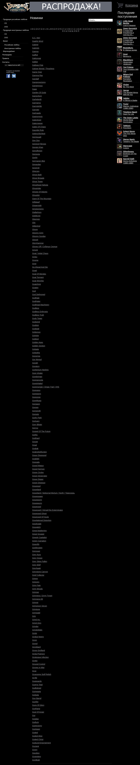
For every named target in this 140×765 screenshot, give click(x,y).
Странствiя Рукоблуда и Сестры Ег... (130, 32)
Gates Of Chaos (39, 127)
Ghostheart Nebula (40, 185)
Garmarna (36, 103)
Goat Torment (38, 277)
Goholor (35, 335)
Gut (33, 715)
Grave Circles (38, 472)
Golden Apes (37, 342)
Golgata (35, 349)
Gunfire (35, 702)
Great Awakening (39, 531)
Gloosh (35, 240)
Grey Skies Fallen (39, 561)
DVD (6, 27)
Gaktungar (36, 58)
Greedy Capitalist (39, 537)
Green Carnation (39, 541)
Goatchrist (36, 284)
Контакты (5, 62)
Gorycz (35, 428)
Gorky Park (37, 418)
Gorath (35, 363)
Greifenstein (37, 548)
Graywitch (36, 527)
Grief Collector (38, 575)
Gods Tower (37, 318)
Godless (35, 308)
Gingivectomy (38, 209)
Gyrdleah (36, 760)
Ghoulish (36, 195)
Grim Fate (36, 585)
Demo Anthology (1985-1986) (130, 161)
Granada (36, 462)
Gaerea (35, 51)
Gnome (35, 260)
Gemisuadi (36, 137)
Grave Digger (37, 479)
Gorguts (35, 414)
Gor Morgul (37, 359)
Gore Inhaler (37, 373)
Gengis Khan (37, 147)
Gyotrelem (36, 756)
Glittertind (36, 226)
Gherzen (35, 171)
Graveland (36, 489)
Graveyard (36, 507)
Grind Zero (36, 623)
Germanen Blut (38, 161)
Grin (34, 616)
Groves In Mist (38, 667)
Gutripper (36, 729)
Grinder (35, 626)
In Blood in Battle (130, 99)
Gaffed (35, 55)
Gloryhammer (38, 243)
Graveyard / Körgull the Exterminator (47, 510)
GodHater (36, 301)
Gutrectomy (37, 726)
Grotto (34, 661)
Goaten (35, 288)
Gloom (35, 229)
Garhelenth (37, 99)
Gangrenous (37, 86)
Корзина (131, 5)
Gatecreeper (37, 123)
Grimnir (35, 602)
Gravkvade (36, 524)
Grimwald (36, 613)
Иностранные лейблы (12, 48)
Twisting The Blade (131, 140)
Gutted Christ (37, 739)
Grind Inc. (36, 620)
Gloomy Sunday (39, 236)
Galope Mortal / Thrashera (43, 68)
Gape (34, 89)
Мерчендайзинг (9, 51)
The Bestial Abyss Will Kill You (130, 92)
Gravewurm (37, 503)
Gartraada (36, 113)
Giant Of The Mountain (41, 199)
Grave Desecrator (39, 476)
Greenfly (35, 544)
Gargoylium (37, 96)
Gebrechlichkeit (38, 134)
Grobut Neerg (38, 637)
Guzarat (35, 746)
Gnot (34, 264)
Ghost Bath (37, 175)
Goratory (36, 366)
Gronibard (36, 647)
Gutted (35, 732)
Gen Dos (36, 140)
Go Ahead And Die (40, 267)
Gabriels (35, 48)
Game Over (37, 72)
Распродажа (7, 55)
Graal (34, 445)
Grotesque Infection (40, 657)
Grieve (35, 578)
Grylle (34, 678)
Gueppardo (37, 681)
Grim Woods (37, 589)
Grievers (35, 582)
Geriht (34, 157)
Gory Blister (37, 424)
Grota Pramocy (38, 654)
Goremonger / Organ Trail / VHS (45, 387)
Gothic (35, 435)
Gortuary (36, 421)
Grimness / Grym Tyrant (42, 596)
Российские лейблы (11, 45)
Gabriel (35, 45)
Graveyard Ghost (39, 513)
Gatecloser (36, 120)
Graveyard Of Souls (40, 517)
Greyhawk (36, 568)
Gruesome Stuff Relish (41, 674)
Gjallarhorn (36, 212)
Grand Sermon (38, 469)
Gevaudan (36, 164)
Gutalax (35, 719)
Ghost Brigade (38, 178)
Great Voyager (38, 534)
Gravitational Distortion (41, 520)
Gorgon (35, 407)
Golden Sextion (38, 346)
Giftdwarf (36, 202)
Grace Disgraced (39, 455)
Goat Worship (38, 281)
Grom (34, 640)
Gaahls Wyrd (37, 41)
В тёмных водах (130, 49)
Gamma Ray (37, 75)
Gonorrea (36, 356)
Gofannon (36, 332)
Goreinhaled (37, 383)
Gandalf (35, 79)
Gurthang (36, 709)
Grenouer (36, 551)
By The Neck (128, 86)
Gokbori (35, 339)
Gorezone (36, 397)
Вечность (127, 55)
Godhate (35, 298)
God (34, 291)
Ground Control (38, 664)
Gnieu (34, 257)
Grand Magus (38, 466)
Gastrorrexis (37, 116)
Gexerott (35, 168)
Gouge (35, 442)
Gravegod (36, 486)
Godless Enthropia (40, 311)
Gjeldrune (36, 216)
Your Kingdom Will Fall (130, 69)
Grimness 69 (37, 599)
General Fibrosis (39, 144)
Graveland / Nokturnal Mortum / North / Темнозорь (53, 493)
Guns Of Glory (38, 705)
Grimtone (36, 609)
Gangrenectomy (39, 82)
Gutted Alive (37, 736)
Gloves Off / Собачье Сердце (44, 246)
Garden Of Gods (39, 92)
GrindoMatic (37, 630)
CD (5, 23)
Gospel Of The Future (41, 431)
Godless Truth (38, 315)
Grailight (35, 459)
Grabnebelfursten (39, 452)
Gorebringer (37, 377)
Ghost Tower (37, 181)
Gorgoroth (36, 411)
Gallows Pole (37, 65)
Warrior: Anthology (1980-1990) (130, 106)
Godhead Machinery (40, 305)
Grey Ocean (37, 558)
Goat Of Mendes (39, 274)
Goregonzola (37, 380)
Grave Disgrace (38, 483)
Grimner (35, 592)
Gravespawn (37, 496)
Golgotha (36, 353)
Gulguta (35, 695)
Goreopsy (36, 390)
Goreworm (36, 394)
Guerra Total (37, 685)
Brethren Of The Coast (130, 154)
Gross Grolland (38, 650)
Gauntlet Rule (38, 130)
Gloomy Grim (37, 233)
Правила (5, 58)
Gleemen (36, 219)
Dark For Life (130, 113)
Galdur (35, 62)
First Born (127, 127)
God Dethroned (38, 294)
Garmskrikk (37, 106)
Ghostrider (36, 188)
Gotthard (36, 438)
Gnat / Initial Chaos (40, 253)
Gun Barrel (36, 698)
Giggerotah (37, 205)
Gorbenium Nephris (40, 370)
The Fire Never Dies (129, 133)
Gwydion (36, 753)
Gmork (35, 250)
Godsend (36, 322)
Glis (33, 223)
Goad (34, 270)
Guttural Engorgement (41, 743)
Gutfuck (35, 722)
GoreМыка (36, 400)
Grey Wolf (36, 565)
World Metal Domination (130, 120)
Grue (34, 671)
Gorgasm (36, 404)
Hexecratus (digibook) (128, 62)
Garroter (35, 110)
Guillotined (36, 688)
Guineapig (36, 691)
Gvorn (34, 750)
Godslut (35, 325)
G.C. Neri (36, 38)
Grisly (34, 633)
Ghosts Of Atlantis (39, 192)
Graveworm (37, 500)
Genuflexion (37, 151)
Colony (127, 147)
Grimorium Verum (39, 606)
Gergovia (36, 154)
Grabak (35, 448)
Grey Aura (36, 554)
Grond (34, 643)
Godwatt (35, 329)
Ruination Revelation (128, 78)
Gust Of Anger (38, 712)
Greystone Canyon (40, 572)
